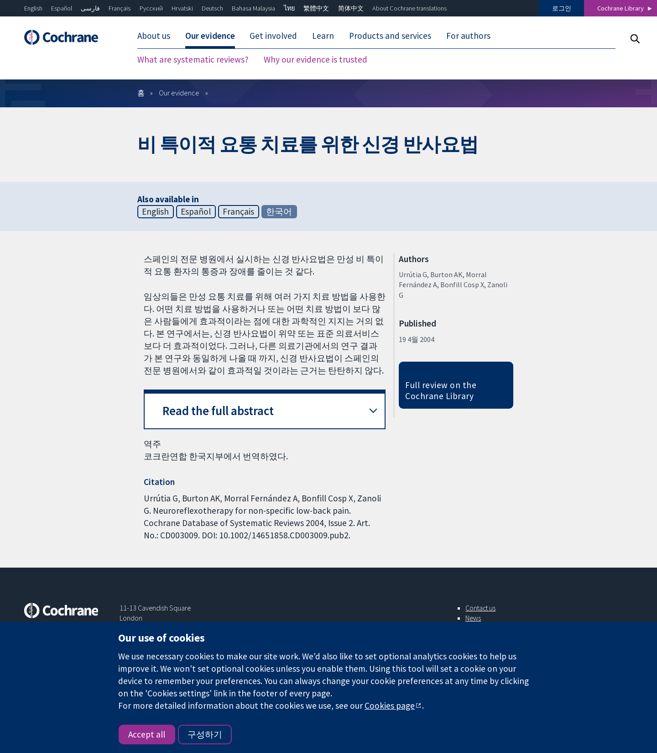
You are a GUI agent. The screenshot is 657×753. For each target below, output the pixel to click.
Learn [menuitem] (323, 35)
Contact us (480, 607)
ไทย (289, 8)
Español (61, 8)
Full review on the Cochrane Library (440, 390)
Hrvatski (182, 8)
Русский (151, 8)
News (473, 617)
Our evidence (179, 92)
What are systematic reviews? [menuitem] (193, 59)
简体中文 (351, 8)
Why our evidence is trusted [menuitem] (315, 59)
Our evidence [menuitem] (210, 35)
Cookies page (390, 705)
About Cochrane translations (409, 8)
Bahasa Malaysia (253, 8)
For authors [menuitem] (468, 35)
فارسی (90, 8)
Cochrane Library (620, 8)
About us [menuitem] (153, 35)
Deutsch (212, 8)
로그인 (561, 8)
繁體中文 (316, 8)
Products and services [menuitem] (390, 35)
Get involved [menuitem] (273, 35)
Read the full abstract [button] (218, 410)
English (33, 8)
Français (119, 8)
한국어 (279, 211)
